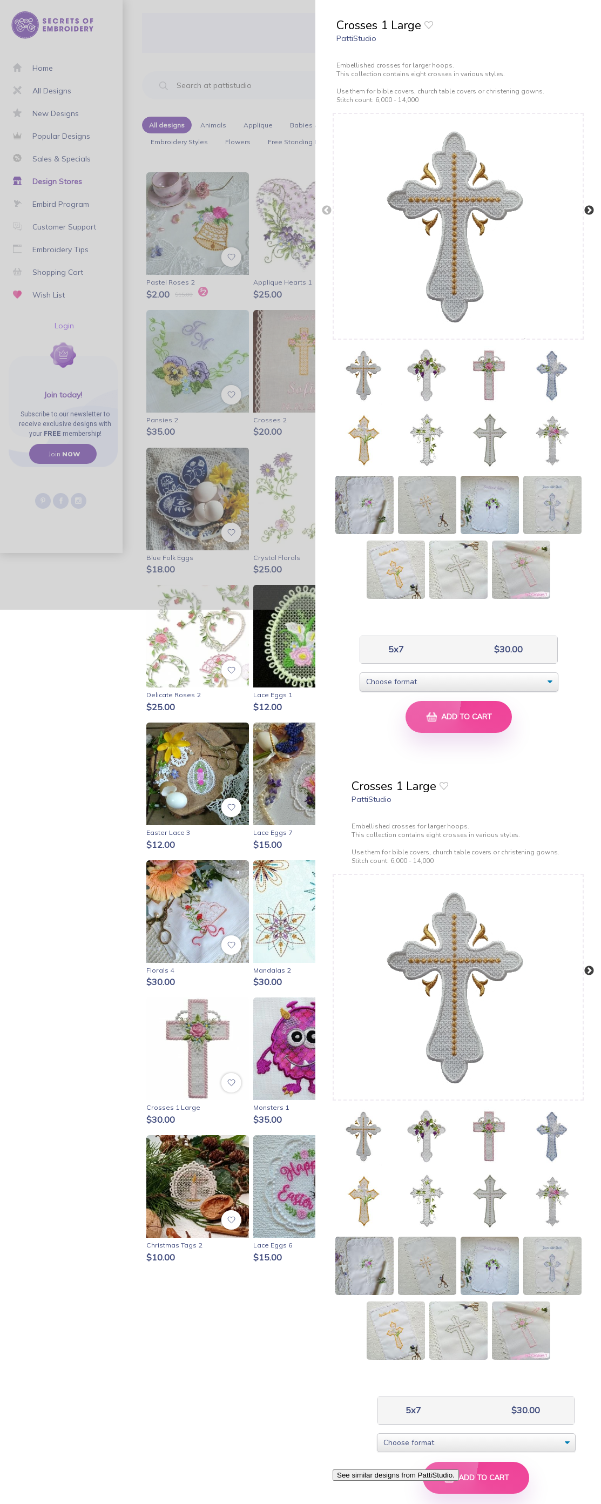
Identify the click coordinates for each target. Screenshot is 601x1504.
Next (589, 210)
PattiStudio (356, 38)
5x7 (395, 649)
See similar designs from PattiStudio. (396, 1475)
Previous (326, 210)
